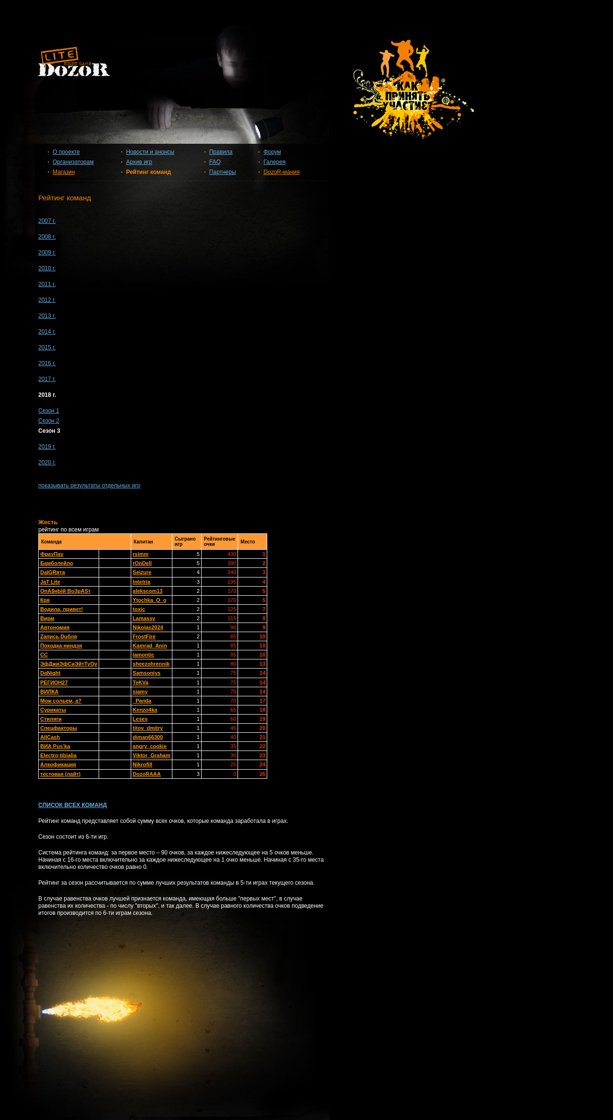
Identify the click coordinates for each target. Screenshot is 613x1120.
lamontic (143, 655)
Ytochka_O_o (149, 600)
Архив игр (139, 162)
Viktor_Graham (151, 755)
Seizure (142, 572)
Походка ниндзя (61, 645)
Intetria (141, 582)
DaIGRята (52, 572)
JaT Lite (50, 582)
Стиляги (51, 719)
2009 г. (47, 252)
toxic (139, 609)
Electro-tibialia (58, 755)
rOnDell (142, 563)
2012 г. (47, 300)
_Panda (142, 701)
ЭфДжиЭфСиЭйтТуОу (68, 664)
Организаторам (73, 162)
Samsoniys (146, 673)
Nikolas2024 (148, 627)
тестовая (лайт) (60, 774)
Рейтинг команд (148, 172)
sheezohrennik (151, 664)
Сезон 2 (48, 420)
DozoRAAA (147, 774)
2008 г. (47, 236)
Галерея (274, 162)
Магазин (64, 172)
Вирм (47, 618)
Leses (140, 719)
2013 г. (47, 315)
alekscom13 (147, 591)
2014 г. (47, 331)
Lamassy (144, 618)
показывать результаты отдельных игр (89, 485)
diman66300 (148, 737)
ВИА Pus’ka (55, 746)
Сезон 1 (48, 410)
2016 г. (47, 363)
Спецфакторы (58, 728)
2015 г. (47, 347)
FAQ (215, 162)
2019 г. (47, 446)
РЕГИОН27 (54, 682)
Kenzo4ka (145, 710)
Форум (272, 152)
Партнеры (222, 172)
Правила (221, 152)
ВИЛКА (49, 691)
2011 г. (47, 284)
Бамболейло (56, 563)
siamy (140, 691)
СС (44, 655)
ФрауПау (52, 554)
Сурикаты (53, 710)
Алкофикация (58, 764)
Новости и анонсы (150, 152)
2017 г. (47, 379)
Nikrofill (142, 764)
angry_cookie (150, 746)
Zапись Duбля (58, 636)
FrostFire (144, 636)
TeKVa (140, 682)
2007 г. (47, 221)
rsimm (140, 554)
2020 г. (47, 462)
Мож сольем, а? (60, 701)
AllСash (50, 737)
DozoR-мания (281, 172)
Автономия (54, 627)
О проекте (66, 152)
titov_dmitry (148, 728)
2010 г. (47, 268)
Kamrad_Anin (150, 645)
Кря (45, 600)
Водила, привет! (61, 609)
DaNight (50, 673)
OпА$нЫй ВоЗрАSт (65, 591)
